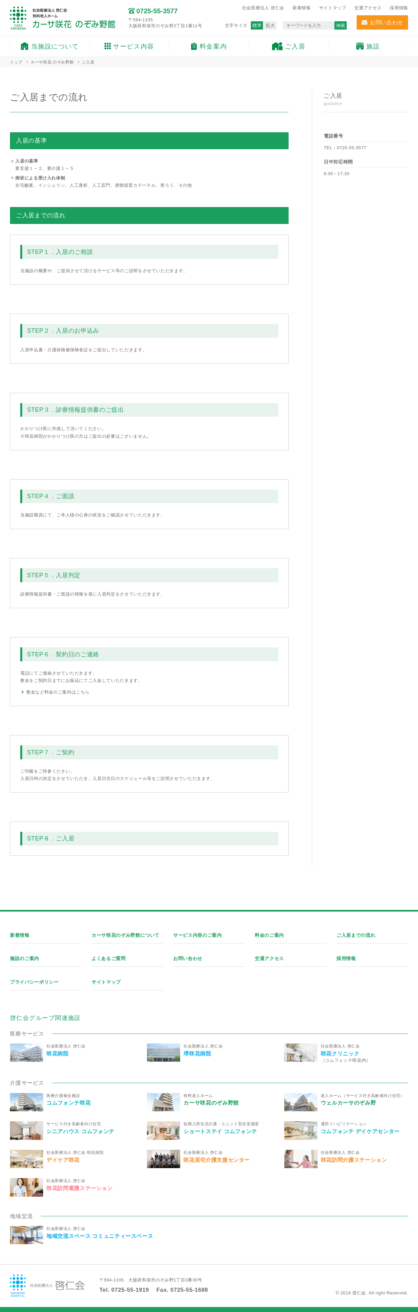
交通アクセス (368, 7)
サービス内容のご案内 (197, 935)
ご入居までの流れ (355, 935)
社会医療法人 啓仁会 (263, 7)
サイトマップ (332, 7)
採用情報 (399, 7)
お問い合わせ (187, 958)
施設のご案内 (24, 958)
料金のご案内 (269, 935)
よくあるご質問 (109, 958)
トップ (16, 62)
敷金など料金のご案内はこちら (58, 692)
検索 (340, 25)
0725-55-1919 (130, 1290)
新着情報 (302, 7)
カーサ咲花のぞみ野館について (126, 935)
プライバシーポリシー (34, 982)
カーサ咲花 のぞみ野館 (52, 62)
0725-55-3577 (351, 147)
